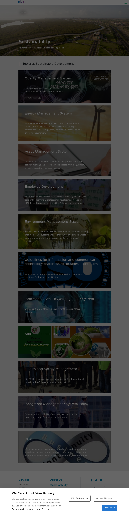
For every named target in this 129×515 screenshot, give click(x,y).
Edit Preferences (79, 498)
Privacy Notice (19, 509)
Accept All (109, 508)
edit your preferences (39, 509)
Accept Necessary (105, 498)
